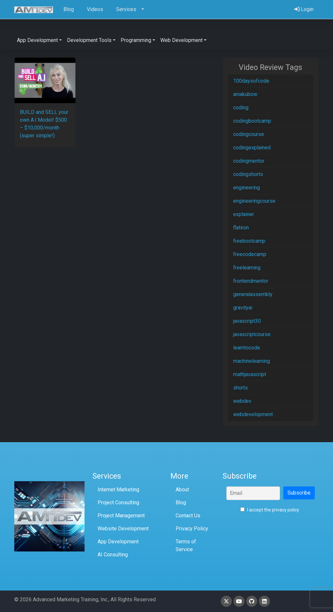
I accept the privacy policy (269, 509)
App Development (118, 541)
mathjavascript (249, 374)
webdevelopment (253, 414)
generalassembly (253, 294)
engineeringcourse (254, 201)
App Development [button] (37, 40)
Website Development (123, 528)
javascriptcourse (252, 334)
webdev (242, 401)
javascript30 (247, 321)
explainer (243, 214)
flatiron (241, 227)
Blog (181, 502)
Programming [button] (136, 40)
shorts (240, 388)
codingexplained (252, 147)
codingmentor (248, 161)
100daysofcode (251, 81)
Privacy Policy (192, 528)
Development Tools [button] (89, 40)
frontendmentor (250, 281)
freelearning (246, 268)
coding (240, 107)
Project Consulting (118, 502)
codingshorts (248, 174)
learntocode (246, 348)
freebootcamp (249, 241)
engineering (246, 187)
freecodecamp (249, 254)
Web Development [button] (181, 40)
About (182, 489)
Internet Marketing (118, 489)
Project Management (121, 515)
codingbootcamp (252, 121)
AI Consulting (113, 554)
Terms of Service (186, 545)
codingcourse (248, 134)
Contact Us (188, 515)
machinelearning (251, 361)
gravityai (242, 308)
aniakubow (245, 94)
